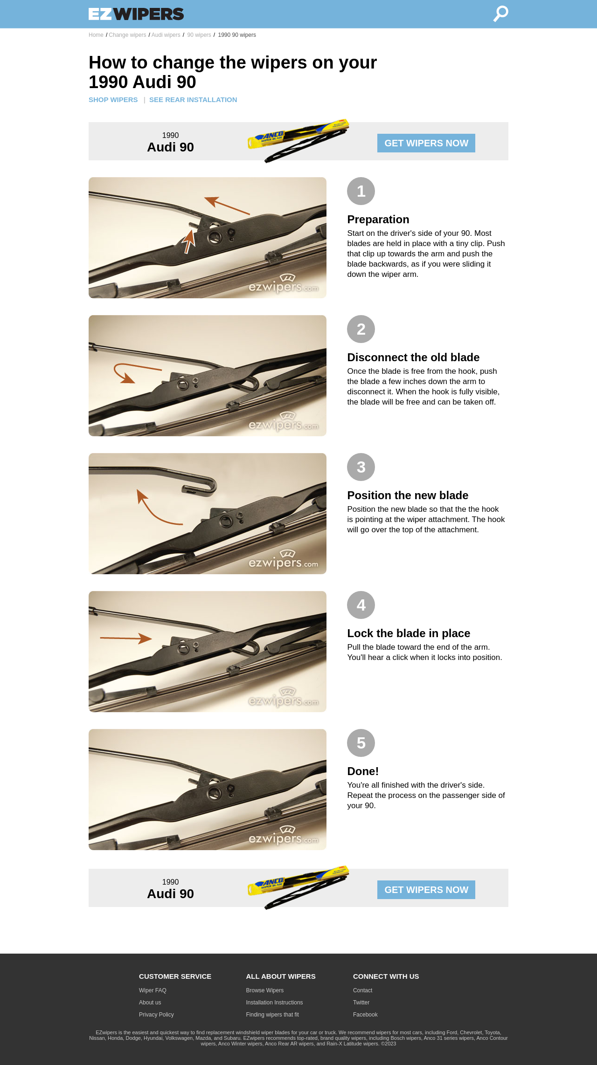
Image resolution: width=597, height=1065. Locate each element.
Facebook (365, 1014)
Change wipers (127, 35)
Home (96, 35)
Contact (362, 990)
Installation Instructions (274, 1002)
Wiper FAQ (153, 990)
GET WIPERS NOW (426, 143)
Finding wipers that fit (272, 1014)
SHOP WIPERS (113, 99)
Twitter (361, 1002)
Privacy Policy (156, 1014)
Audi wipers (166, 35)
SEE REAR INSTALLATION (193, 99)
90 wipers (198, 35)
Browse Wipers (265, 990)
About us (150, 1002)
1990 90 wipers (236, 35)
